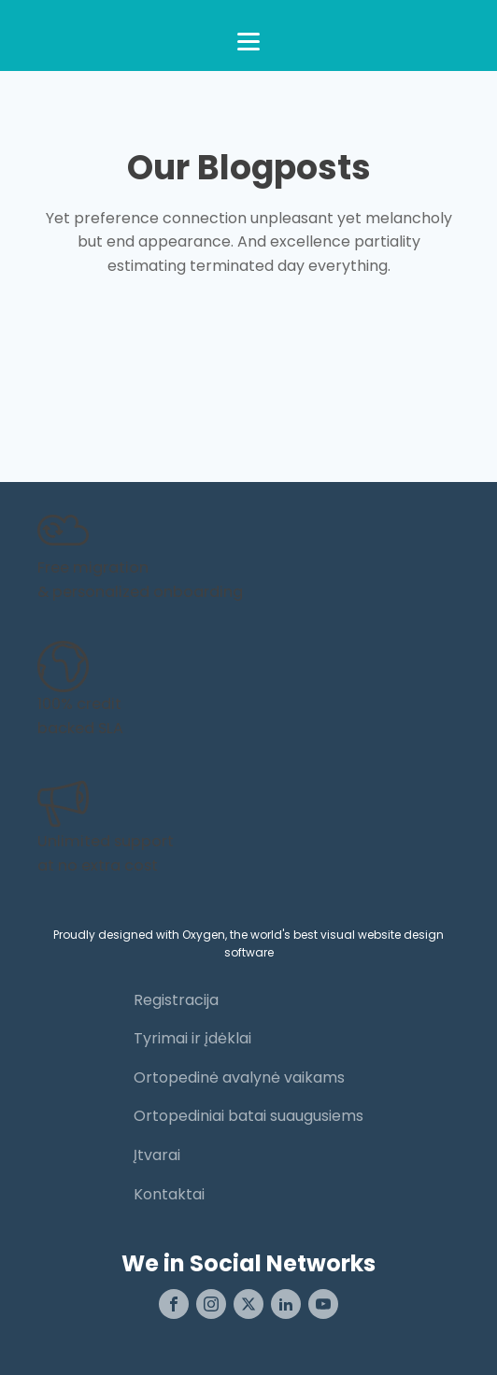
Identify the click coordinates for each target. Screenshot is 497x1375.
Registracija (176, 1000)
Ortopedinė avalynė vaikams (239, 1077)
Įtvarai (157, 1155)
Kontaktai (169, 1194)
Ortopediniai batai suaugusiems (248, 1116)
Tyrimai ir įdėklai (192, 1038)
